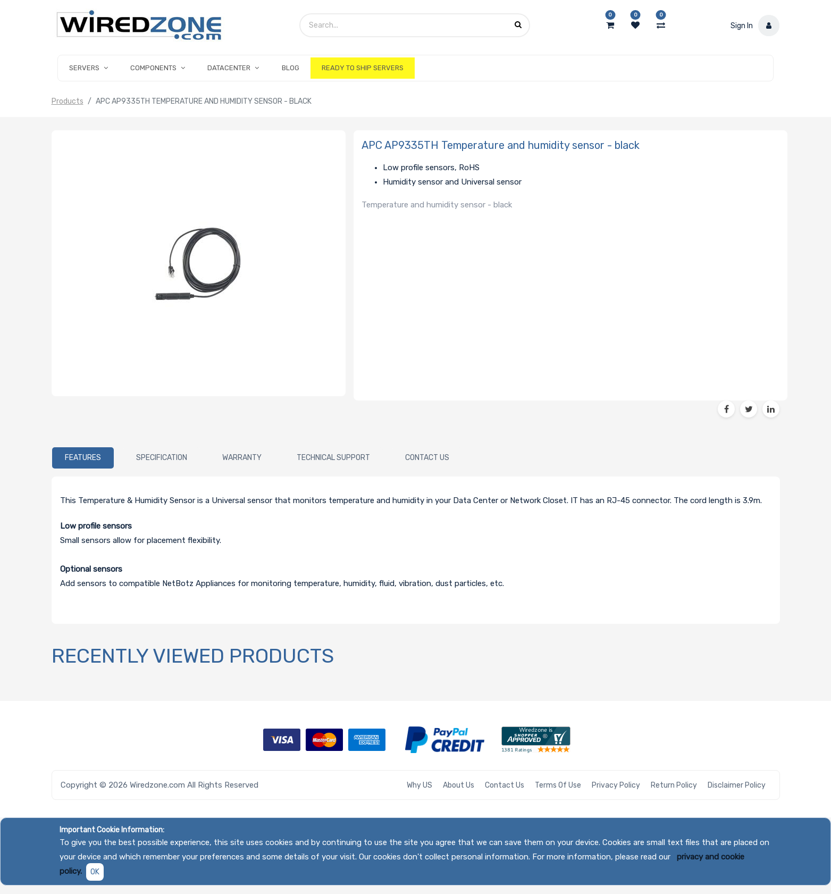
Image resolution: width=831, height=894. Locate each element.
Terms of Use (558, 785)
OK (94, 871)
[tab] (83, 458)
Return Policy (674, 785)
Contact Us (504, 785)
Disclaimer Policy (737, 785)
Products (67, 101)
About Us (458, 785)
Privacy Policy (616, 785)
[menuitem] (290, 68)
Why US (419, 785)
